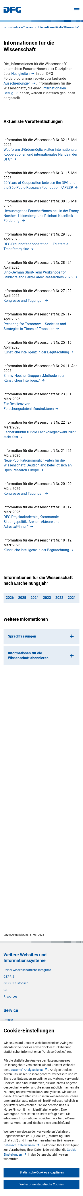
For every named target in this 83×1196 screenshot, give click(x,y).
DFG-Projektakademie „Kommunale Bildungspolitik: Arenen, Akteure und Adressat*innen (32, 522)
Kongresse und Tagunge (26, 300)
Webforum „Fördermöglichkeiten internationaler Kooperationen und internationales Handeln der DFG (40, 154)
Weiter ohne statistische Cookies (41, 1184)
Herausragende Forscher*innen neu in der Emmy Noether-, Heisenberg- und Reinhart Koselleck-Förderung (41, 216)
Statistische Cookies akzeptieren (41, 1172)
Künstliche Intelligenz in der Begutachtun (39, 352)
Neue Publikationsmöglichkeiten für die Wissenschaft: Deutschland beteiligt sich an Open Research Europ (38, 465)
